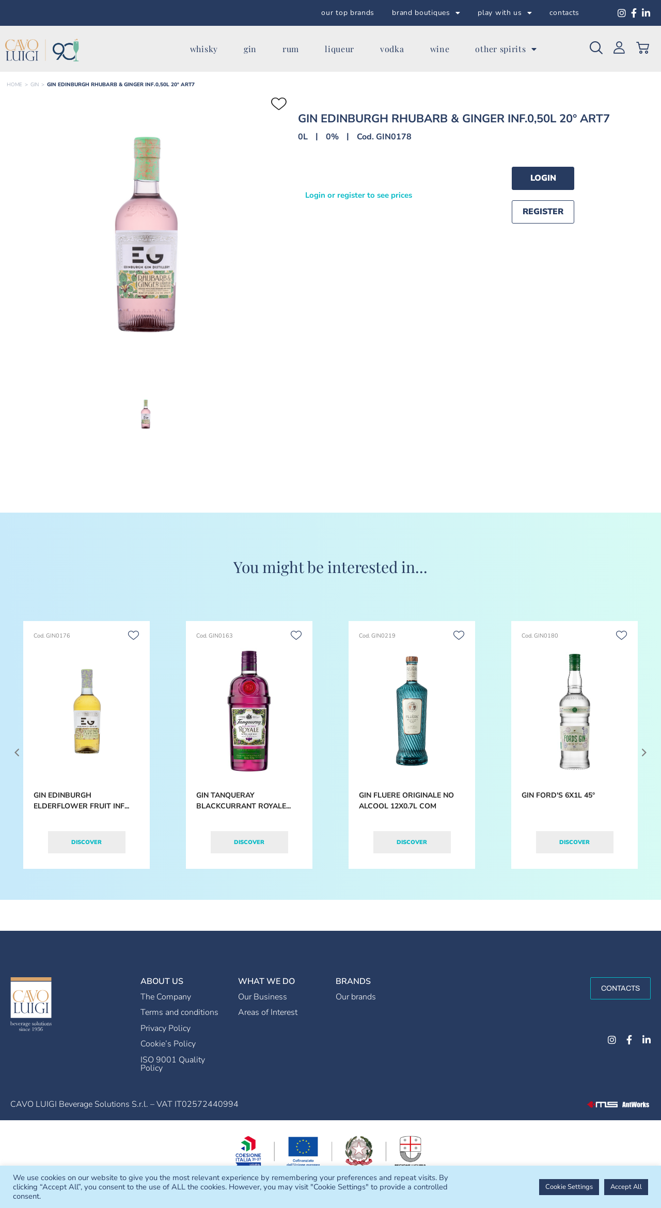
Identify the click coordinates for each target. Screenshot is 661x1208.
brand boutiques (426, 13)
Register (543, 211)
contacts (564, 13)
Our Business (262, 997)
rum (290, 48)
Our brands (356, 997)
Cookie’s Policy (168, 1044)
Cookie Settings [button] (569, 1186)
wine (440, 48)
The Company (165, 997)
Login (543, 178)
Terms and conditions (179, 1012)
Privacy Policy (165, 1028)
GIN (34, 84)
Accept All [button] (626, 1186)
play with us (505, 13)
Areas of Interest (267, 1012)
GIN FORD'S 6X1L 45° (558, 795)
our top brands (347, 13)
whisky (204, 48)
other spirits (506, 49)
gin (250, 48)
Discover (86, 842)
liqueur (339, 48)
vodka (392, 48)
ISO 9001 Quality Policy (172, 1064)
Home (14, 84)
